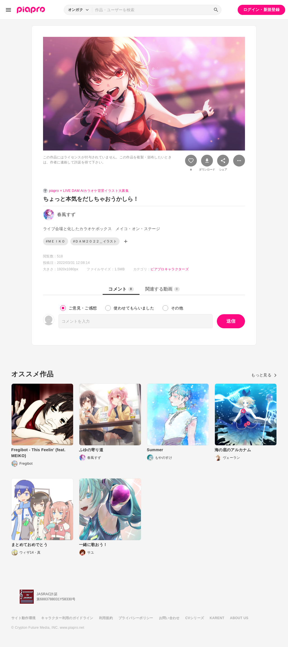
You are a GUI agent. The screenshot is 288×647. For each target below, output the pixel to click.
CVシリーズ (194, 618)
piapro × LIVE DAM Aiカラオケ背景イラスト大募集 (89, 191)
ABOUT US (239, 618)
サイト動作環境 (23, 618)
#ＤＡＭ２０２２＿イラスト (95, 241)
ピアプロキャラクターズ (169, 269)
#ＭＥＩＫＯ (55, 241)
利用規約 (106, 618)
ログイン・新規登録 (261, 9)
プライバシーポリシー (135, 618)
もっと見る (264, 375)
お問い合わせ (169, 618)
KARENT (217, 618)
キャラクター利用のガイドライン (67, 618)
